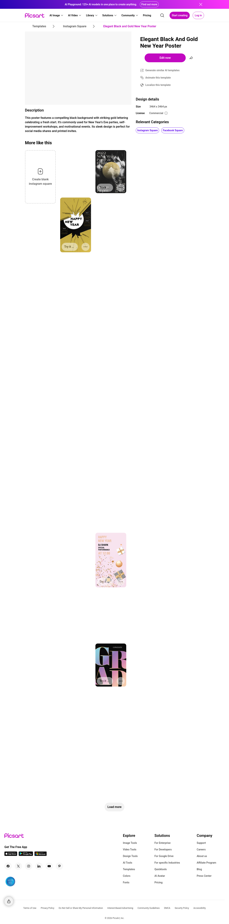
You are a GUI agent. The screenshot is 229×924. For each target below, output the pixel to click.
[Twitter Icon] (18, 866)
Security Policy (182, 908)
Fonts (126, 882)
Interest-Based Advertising (120, 908)
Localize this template (158, 84)
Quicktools (161, 869)
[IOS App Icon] (10, 855)
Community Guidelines (149, 908)
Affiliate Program (206, 862)
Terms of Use (29, 908)
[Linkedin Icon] (39, 866)
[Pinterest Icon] (59, 866)
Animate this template (158, 77)
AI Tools (127, 862)
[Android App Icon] (26, 855)
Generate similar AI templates (162, 70)
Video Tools (129, 849)
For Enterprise (163, 842)
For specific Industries (167, 862)
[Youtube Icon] (49, 866)
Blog (199, 869)
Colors (126, 875)
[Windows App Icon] (40, 855)
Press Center (204, 875)
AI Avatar (160, 875)
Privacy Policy (47, 908)
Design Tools (130, 856)
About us (202, 856)
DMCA (167, 908)
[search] (162, 15)
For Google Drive (164, 856)
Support (201, 842)
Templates (129, 869)
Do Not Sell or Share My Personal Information (81, 908)
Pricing (159, 882)
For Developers (163, 849)
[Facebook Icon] (8, 866)
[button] (56, 15)
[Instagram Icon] (28, 866)
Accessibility (199, 908)
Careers (201, 849)
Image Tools (130, 842)
